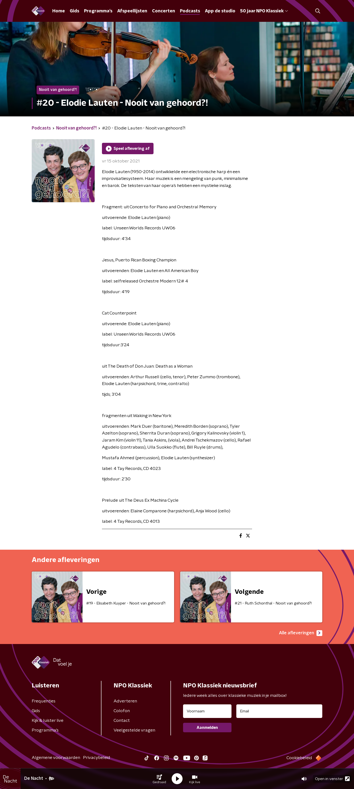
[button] (159, 779)
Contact (122, 720)
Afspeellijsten (132, 11)
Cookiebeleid (299, 758)
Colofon (122, 711)
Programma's (98, 11)
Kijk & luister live (47, 720)
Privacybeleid (96, 758)
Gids (74, 11)
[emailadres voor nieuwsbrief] (279, 711)
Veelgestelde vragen (134, 730)
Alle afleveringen (300, 633)
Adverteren (125, 701)
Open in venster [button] (332, 778)
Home (58, 11)
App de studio (220, 11)
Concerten (163, 11)
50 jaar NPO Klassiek (264, 11)
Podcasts (190, 11)
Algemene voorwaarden (56, 758)
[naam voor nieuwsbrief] (207, 711)
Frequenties (43, 701)
